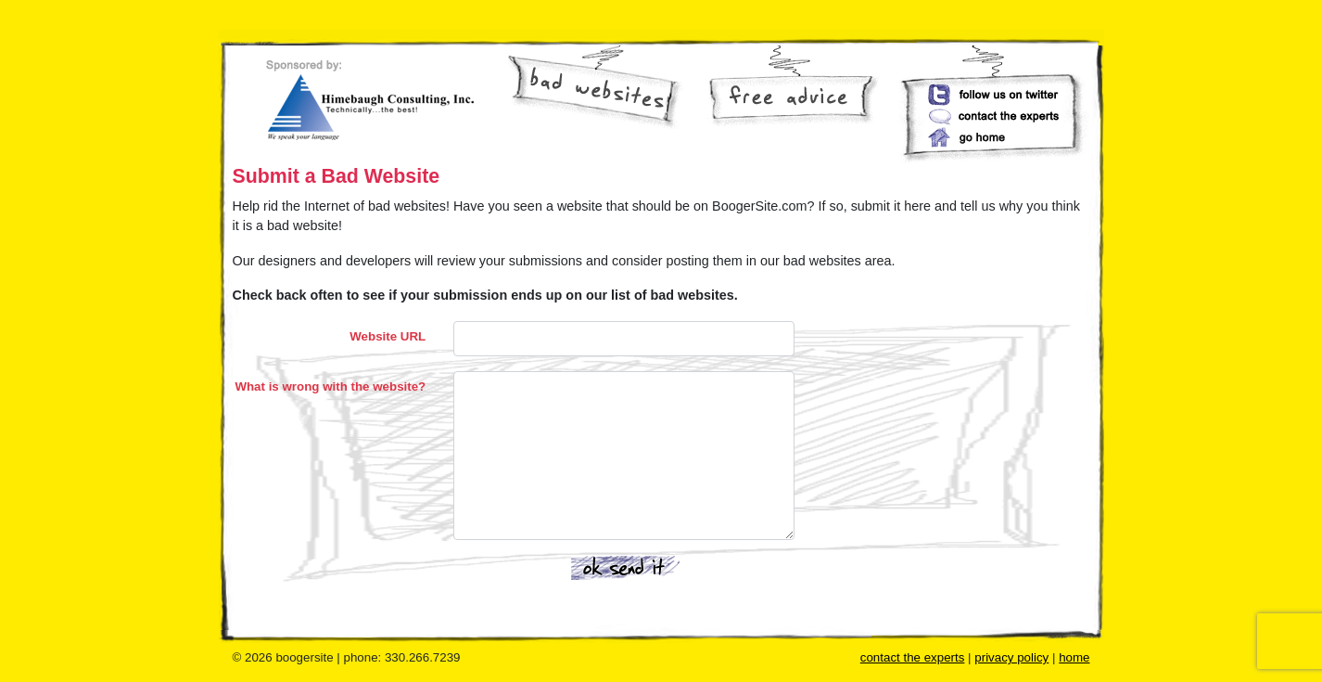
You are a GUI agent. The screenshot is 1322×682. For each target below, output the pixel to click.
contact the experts (912, 657)
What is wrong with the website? (330, 386)
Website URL (388, 336)
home (1074, 657)
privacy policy (1011, 657)
